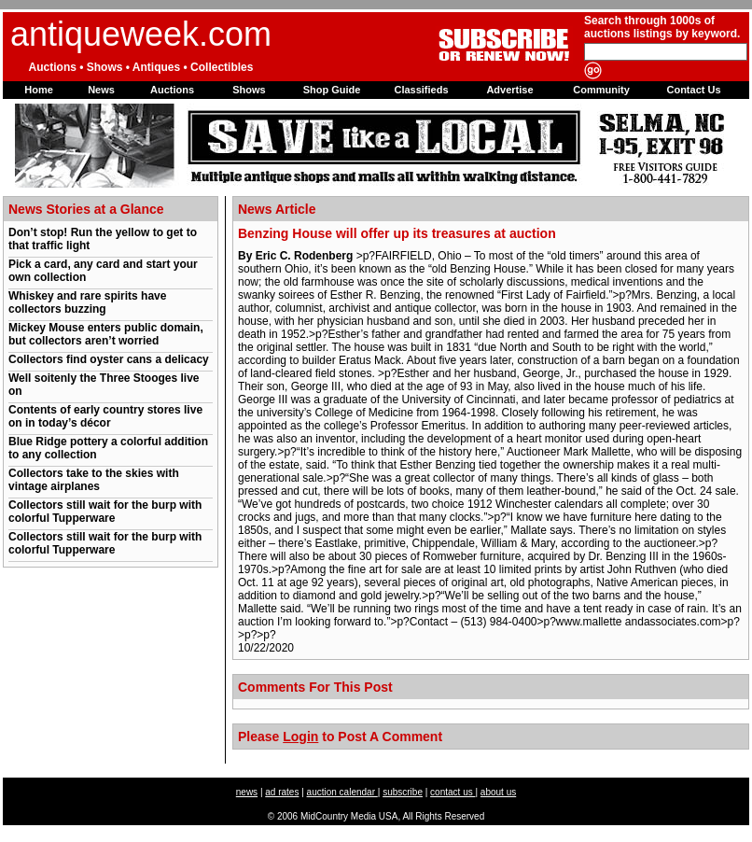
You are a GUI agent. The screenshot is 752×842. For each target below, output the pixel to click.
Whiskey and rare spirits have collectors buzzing (87, 302)
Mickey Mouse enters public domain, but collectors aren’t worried (105, 334)
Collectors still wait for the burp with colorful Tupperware (105, 511)
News (101, 89)
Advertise (509, 89)
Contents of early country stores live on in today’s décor (105, 416)
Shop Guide (332, 89)
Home (38, 89)
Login (300, 736)
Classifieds (421, 89)
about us (498, 792)
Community (601, 89)
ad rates (282, 792)
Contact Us (693, 89)
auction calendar (342, 792)
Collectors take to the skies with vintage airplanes (93, 480)
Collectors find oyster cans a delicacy (108, 359)
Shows (248, 89)
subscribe (403, 792)
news (247, 792)
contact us (452, 792)
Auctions (172, 89)
